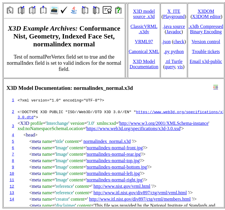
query (170, 66)
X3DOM (206, 11)
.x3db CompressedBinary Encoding (206, 29)
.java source (174, 26)
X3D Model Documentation (144, 64)
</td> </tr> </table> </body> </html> (113, 142)
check (178, 41)
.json (166, 41)
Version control (205, 41)
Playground (174, 16)
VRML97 (144, 41)
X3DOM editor (206, 16)
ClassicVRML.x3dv (143, 29)
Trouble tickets (206, 51)
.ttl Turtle (174, 61)
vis (180, 66)
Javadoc (174, 31)
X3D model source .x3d (144, 14)
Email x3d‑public (206, 61)
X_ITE (173, 11)
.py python (174, 51)
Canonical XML (144, 51)
